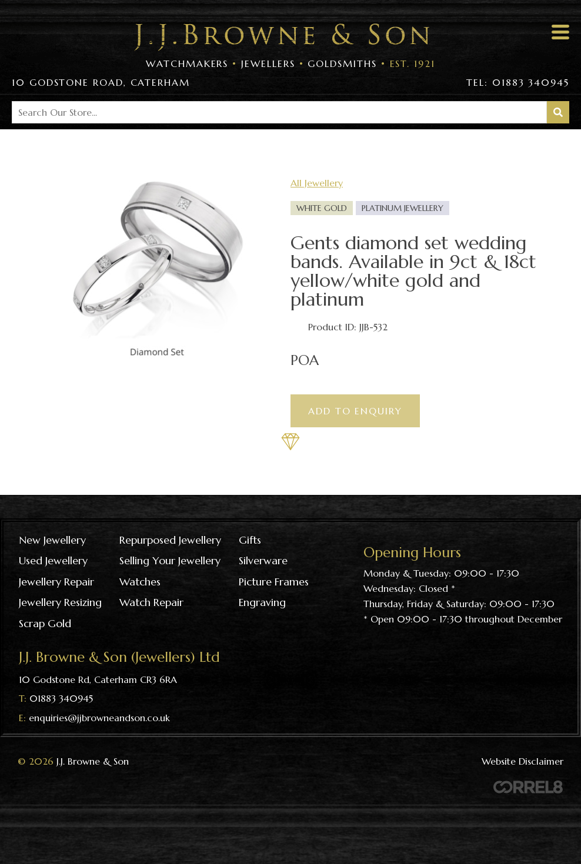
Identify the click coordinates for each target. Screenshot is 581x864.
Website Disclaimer (522, 761)
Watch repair (151, 602)
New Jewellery (52, 540)
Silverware (263, 560)
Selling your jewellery (170, 560)
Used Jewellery (53, 560)
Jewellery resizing (60, 602)
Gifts (250, 540)
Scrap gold (45, 623)
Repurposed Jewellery (170, 540)
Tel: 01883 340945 (517, 82)
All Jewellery (316, 183)
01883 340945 (61, 698)
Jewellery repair (56, 581)
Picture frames (274, 581)
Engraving (262, 602)
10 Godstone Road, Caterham (101, 82)
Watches (140, 581)
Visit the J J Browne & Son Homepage (281, 37)
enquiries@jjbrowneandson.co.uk (99, 718)
